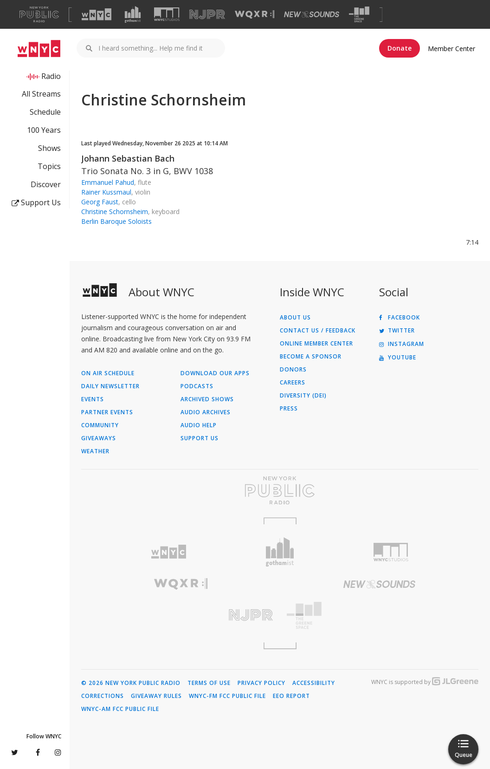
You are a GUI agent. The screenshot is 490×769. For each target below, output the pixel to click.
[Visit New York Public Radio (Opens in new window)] (279, 490)
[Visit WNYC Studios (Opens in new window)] (167, 14)
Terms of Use (209, 683)
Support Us (36, 202)
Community (100, 425)
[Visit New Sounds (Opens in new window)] (311, 14)
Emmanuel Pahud (107, 182)
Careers (292, 382)
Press (289, 408)
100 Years (44, 130)
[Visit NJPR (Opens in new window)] (207, 15)
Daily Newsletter (110, 386)
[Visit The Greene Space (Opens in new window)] (359, 15)
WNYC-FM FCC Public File (227, 696)
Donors (293, 369)
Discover (46, 184)
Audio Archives (206, 412)
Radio (51, 76)
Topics (49, 166)
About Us (295, 317)
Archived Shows (207, 399)
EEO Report (291, 696)
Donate (399, 48)
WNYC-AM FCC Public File (120, 709)
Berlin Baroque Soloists (116, 221)
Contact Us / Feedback (317, 330)
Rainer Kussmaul (106, 192)
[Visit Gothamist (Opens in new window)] (132, 14)
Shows (49, 148)
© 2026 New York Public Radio (131, 683)
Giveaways (98, 438)
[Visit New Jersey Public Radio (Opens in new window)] (180, 615)
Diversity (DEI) (303, 395)
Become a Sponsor (311, 356)
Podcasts (197, 386)
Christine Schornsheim (114, 211)
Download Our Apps (215, 373)
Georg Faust (99, 201)
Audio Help (199, 425)
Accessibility (313, 683)
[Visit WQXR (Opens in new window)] (254, 14)
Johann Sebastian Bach (127, 158)
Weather (95, 451)
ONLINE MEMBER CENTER (316, 343)
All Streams (41, 94)
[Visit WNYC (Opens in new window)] (96, 14)
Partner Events (107, 412)
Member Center (451, 48)
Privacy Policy (261, 683)
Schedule (45, 112)
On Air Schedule (108, 373)
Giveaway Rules (156, 696)
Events (92, 399)
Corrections (102, 696)
